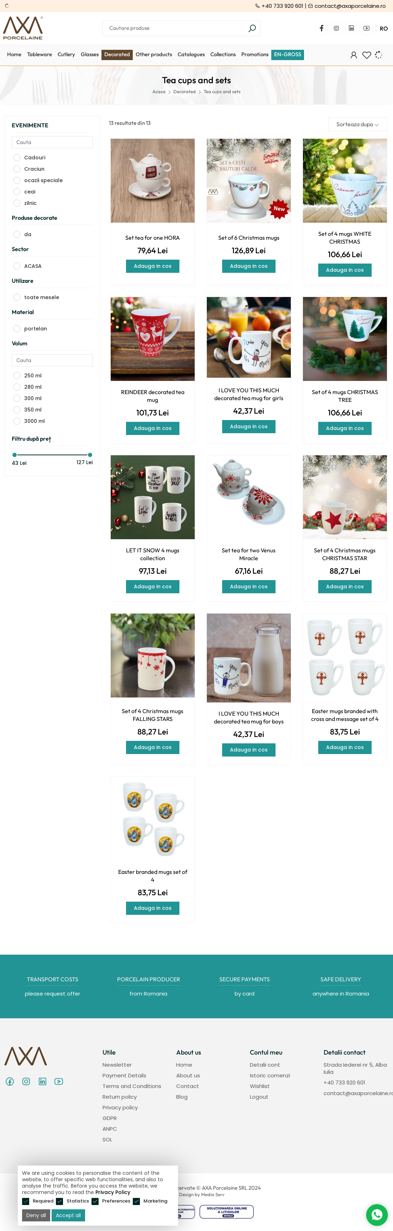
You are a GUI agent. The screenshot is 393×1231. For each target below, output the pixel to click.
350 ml (33, 409)
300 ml (33, 398)
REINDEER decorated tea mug (152, 395)
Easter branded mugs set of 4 (152, 875)
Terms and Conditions (132, 1086)
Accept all (68, 1215)
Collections (223, 54)
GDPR (110, 1118)
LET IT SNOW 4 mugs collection (152, 554)
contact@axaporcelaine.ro (347, 6)
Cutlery (66, 54)
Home (14, 54)
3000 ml (34, 421)
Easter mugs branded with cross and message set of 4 (345, 714)
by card (245, 993)
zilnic (30, 203)
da (27, 234)
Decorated (117, 54)
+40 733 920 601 (279, 6)
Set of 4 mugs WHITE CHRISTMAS (344, 237)
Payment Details (124, 1075)
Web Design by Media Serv (196, 1194)
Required (43, 1201)
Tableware (39, 54)
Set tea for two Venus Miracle (249, 554)
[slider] (14, 455)
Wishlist (260, 1086)
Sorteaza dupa (357, 124)
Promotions (254, 54)
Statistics (78, 1201)
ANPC (110, 1128)
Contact (187, 1086)
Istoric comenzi (270, 1075)
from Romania (148, 993)
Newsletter (117, 1064)
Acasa (159, 91)
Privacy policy (120, 1107)
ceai (29, 191)
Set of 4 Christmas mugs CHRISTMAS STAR (345, 554)
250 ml (33, 375)
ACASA (33, 266)
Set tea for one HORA (152, 237)
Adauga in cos (153, 266)
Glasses (90, 54)
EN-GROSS (287, 54)
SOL (107, 1139)
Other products (154, 54)
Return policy (120, 1096)
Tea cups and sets (222, 91)
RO (384, 28)
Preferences (116, 1201)
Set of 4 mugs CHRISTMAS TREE (345, 395)
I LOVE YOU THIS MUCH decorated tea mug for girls (248, 394)
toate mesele (41, 297)
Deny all (36, 1215)
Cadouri (34, 157)
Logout (259, 1096)
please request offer (52, 993)
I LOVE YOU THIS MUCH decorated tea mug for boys (249, 717)
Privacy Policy (112, 1192)
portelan (35, 328)
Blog (182, 1096)
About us (188, 1075)
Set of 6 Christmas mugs (248, 237)
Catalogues (191, 54)
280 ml (33, 387)
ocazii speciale (43, 180)
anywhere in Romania (341, 993)
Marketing (155, 1201)
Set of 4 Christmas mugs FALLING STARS (152, 714)
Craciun (34, 169)
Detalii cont (265, 1064)
